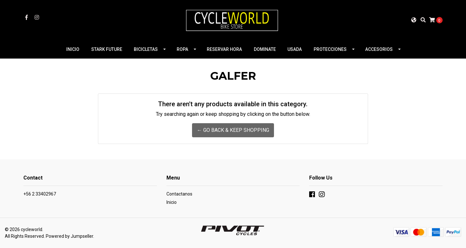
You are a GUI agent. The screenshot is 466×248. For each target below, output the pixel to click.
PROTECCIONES (330, 49)
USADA (294, 49)
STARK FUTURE (106, 49)
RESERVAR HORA (224, 49)
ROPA (182, 49)
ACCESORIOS (379, 49)
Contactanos (179, 193)
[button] (414, 19)
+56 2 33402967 (39, 193)
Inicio (171, 202)
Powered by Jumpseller (69, 236)
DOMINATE (265, 49)
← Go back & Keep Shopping (233, 130)
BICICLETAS (146, 49)
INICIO (72, 49)
